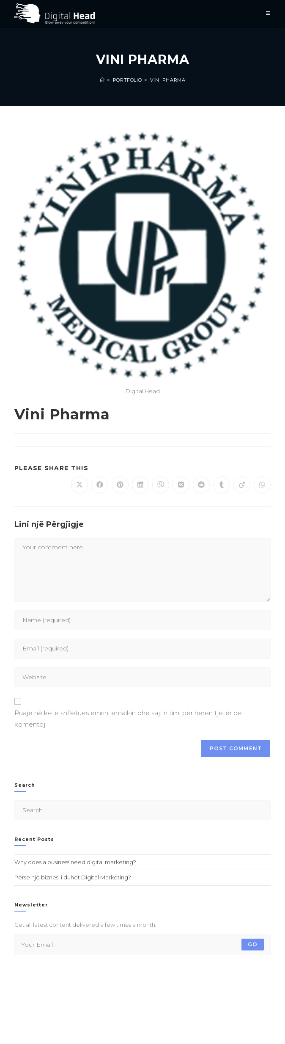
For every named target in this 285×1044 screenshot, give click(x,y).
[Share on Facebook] (99, 485)
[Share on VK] (181, 485)
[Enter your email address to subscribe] (142, 944)
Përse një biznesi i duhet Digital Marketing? (72, 877)
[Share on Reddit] (201, 485)
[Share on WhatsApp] (262, 485)
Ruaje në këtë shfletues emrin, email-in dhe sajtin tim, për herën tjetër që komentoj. (128, 718)
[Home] (102, 80)
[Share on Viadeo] (241, 485)
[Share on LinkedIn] (140, 485)
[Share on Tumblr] (221, 485)
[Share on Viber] (160, 485)
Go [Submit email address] (253, 944)
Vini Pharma (168, 80)
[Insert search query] (142, 810)
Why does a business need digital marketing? (75, 862)
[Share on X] (79, 485)
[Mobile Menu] (268, 13)
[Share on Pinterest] (120, 485)
